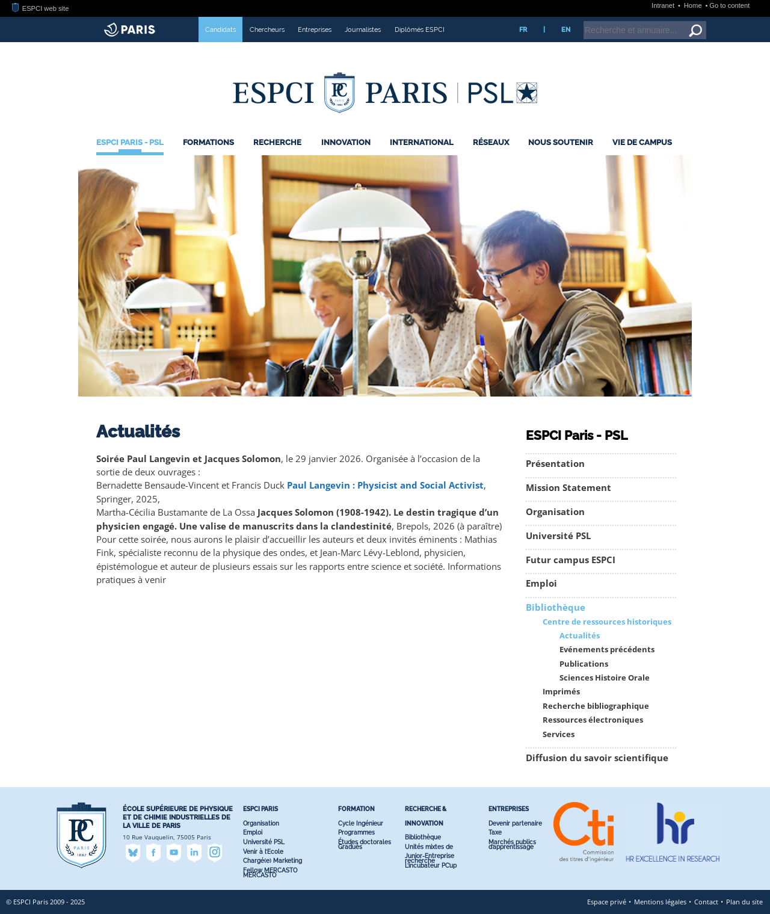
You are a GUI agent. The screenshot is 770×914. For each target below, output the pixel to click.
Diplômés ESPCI (420, 29)
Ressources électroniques (593, 720)
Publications (583, 664)
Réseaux (491, 142)
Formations (208, 142)
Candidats (220, 29)
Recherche (277, 142)
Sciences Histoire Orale (604, 678)
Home (694, 5)
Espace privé (606, 901)
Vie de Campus (642, 142)
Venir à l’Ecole (263, 851)
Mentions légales (660, 901)
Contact (706, 901)
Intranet (663, 5)
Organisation (555, 511)
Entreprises (314, 29)
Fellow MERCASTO (270, 870)
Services (558, 734)
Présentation (555, 463)
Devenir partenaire (515, 823)
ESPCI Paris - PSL (130, 142)
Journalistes (363, 29)
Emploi (541, 583)
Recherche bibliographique (596, 706)
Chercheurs (267, 29)
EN (565, 29)
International (422, 142)
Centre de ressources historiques (607, 622)
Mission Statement (568, 487)
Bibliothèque (555, 607)
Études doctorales (364, 842)
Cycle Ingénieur (360, 823)
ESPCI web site (40, 8)
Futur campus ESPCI (570, 560)
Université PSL (558, 536)
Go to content (729, 5)
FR (523, 29)
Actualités (579, 636)
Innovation (346, 142)
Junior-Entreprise (429, 856)
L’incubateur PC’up (431, 865)
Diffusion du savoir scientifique (597, 758)
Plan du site (744, 901)
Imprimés (561, 692)
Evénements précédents (606, 649)
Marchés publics (512, 842)
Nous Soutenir (560, 142)
